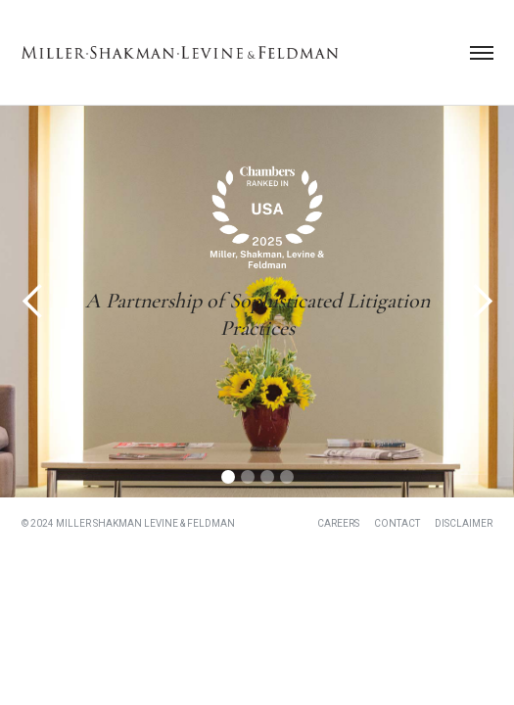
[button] (481, 52)
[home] (180, 52)
